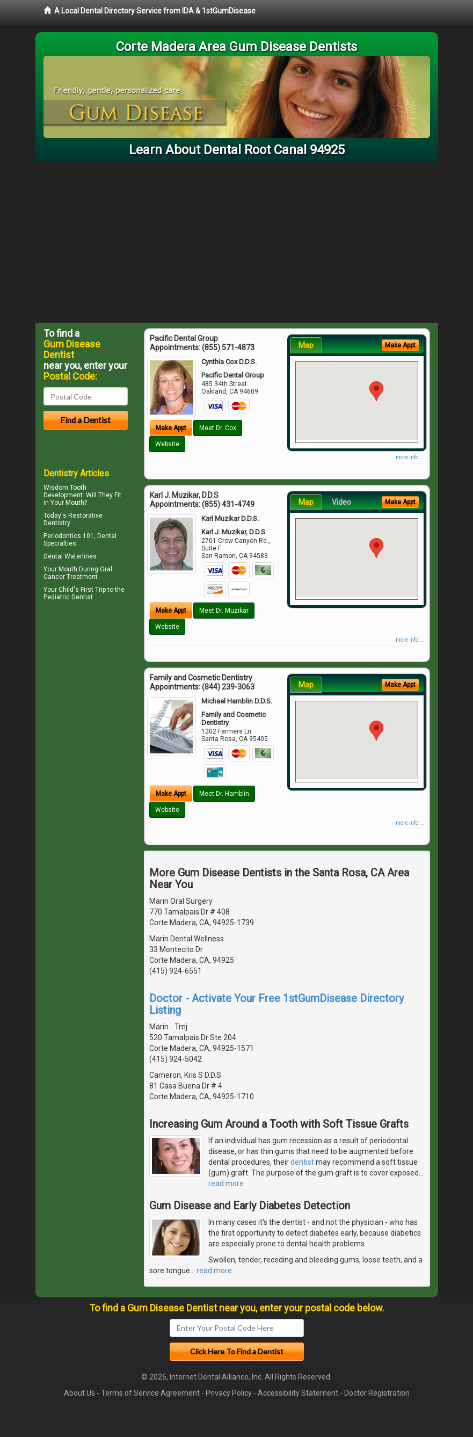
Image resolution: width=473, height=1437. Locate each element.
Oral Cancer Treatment (77, 572)
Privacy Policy (229, 1393)
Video (341, 502)
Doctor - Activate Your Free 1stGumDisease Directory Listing (276, 1004)
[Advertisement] (236, 242)
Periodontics (62, 536)
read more (226, 1183)
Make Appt (171, 428)
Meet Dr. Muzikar (224, 610)
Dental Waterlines (70, 556)
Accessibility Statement (298, 1393)
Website (167, 444)
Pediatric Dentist (68, 597)
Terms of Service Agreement (150, 1393)
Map (306, 345)
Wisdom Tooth (64, 487)
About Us (79, 1393)
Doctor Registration (377, 1393)
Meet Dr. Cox (217, 428)
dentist (302, 1162)
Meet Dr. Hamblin (224, 793)
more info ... (410, 457)
